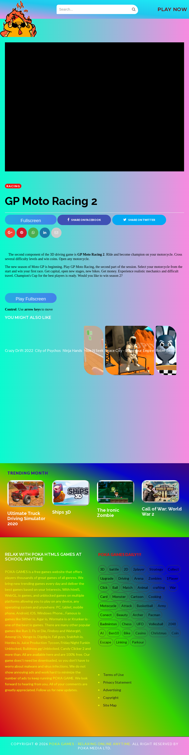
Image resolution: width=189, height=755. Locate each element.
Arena (138, 578)
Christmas (159, 633)
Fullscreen (30, 220)
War (173, 587)
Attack (126, 606)
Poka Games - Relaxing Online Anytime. (90, 744)
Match (128, 587)
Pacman (154, 615)
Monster (119, 596)
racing (13, 186)
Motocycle (108, 606)
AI (102, 633)
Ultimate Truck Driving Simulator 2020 (26, 518)
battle (114, 569)
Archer (138, 615)
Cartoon (137, 596)
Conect (106, 615)
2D (126, 569)
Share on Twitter (139, 219)
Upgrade (106, 578)
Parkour (138, 642)
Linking (121, 642)
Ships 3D (61, 512)
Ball (115, 587)
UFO (140, 624)
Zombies (155, 578)
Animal (143, 587)
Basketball (145, 606)
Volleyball (156, 624)
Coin (175, 633)
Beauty (122, 615)
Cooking (154, 596)
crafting (159, 587)
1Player (172, 578)
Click (104, 587)
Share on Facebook (84, 219)
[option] (27, 504)
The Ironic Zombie (108, 513)
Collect (173, 569)
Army (162, 606)
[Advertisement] (42, 442)
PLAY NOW (172, 9)
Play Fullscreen (31, 298)
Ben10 (114, 633)
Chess (127, 624)
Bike (127, 633)
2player (138, 569)
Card (104, 596)
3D (102, 569)
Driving (123, 578)
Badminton (108, 624)
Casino (140, 633)
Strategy (156, 569)
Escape (105, 642)
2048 (172, 624)
